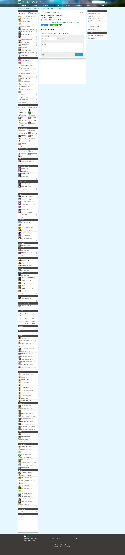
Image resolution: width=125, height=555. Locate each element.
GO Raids (76, 538)
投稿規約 (50, 33)
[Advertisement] (62, 71)
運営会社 (61, 544)
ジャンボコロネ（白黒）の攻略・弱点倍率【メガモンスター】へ (66, 22)
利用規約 (56, 544)
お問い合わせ (67, 544)
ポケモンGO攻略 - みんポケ (29, 540)
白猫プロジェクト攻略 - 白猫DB (30, 538)
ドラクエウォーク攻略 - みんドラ (31, 2)
